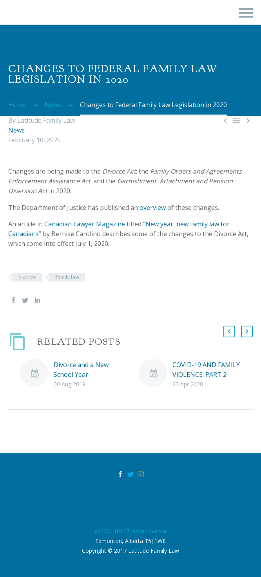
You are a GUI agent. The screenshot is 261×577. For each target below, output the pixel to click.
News (16, 130)
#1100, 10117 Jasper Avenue (130, 531)
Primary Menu (246, 13)
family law (67, 277)
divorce (27, 277)
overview (153, 207)
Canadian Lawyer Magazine (84, 224)
